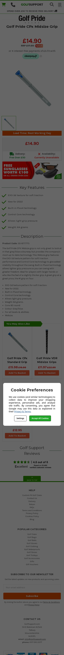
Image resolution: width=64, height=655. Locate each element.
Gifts (32, 561)
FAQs (32, 507)
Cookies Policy (32, 516)
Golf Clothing (32, 546)
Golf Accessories (32, 558)
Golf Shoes (32, 552)
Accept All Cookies (40, 418)
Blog (32, 519)
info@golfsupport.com (35, 639)
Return (32, 504)
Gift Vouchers (32, 564)
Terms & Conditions (51, 602)
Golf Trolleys (32, 555)
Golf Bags (32, 537)
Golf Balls (32, 540)
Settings (20, 418)
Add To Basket (17, 373)
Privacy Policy (32, 513)
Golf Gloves (32, 543)
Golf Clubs (32, 534)
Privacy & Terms (22, 411)
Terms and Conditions (32, 510)
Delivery (32, 501)
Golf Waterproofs (32, 549)
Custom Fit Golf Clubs (32, 495)
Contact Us (32, 498)
